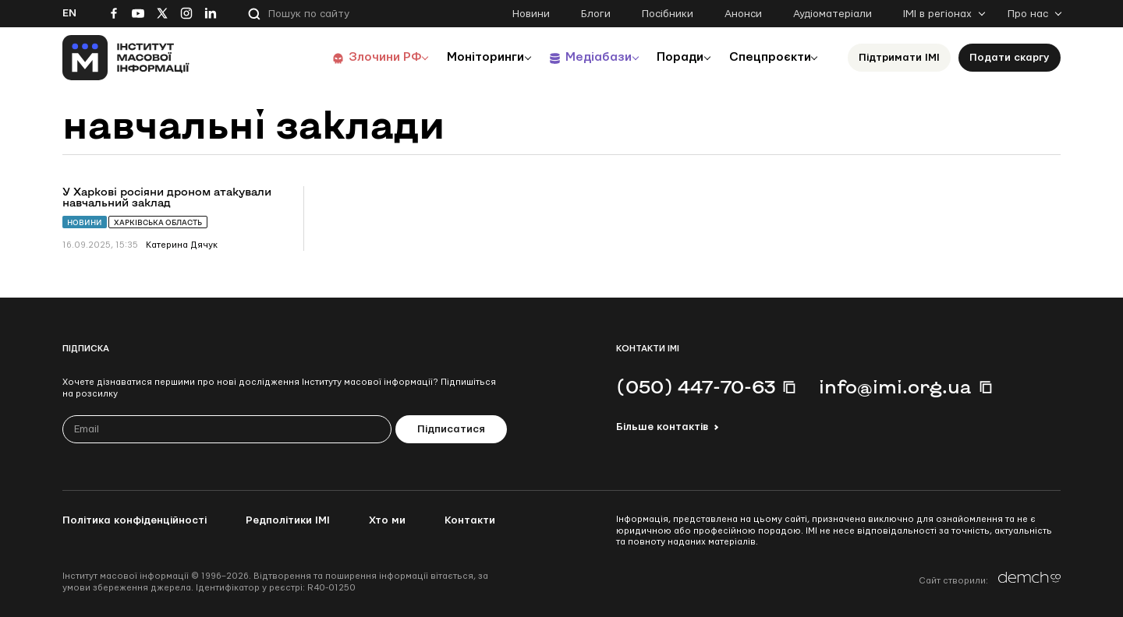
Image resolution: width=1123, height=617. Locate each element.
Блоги (596, 14)
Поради (671, 57)
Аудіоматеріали (832, 14)
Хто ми (387, 520)
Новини (531, 14)
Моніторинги (467, 57)
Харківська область (158, 222)
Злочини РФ (363, 57)
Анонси (743, 14)
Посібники (667, 14)
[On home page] (126, 57)
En (69, 13)
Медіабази (584, 57)
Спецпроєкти (766, 57)
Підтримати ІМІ (899, 57)
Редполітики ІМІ (288, 520)
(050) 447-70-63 (695, 386)
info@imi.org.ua (895, 386)
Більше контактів (662, 426)
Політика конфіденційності (134, 520)
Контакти (470, 520)
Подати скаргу (1009, 57)
